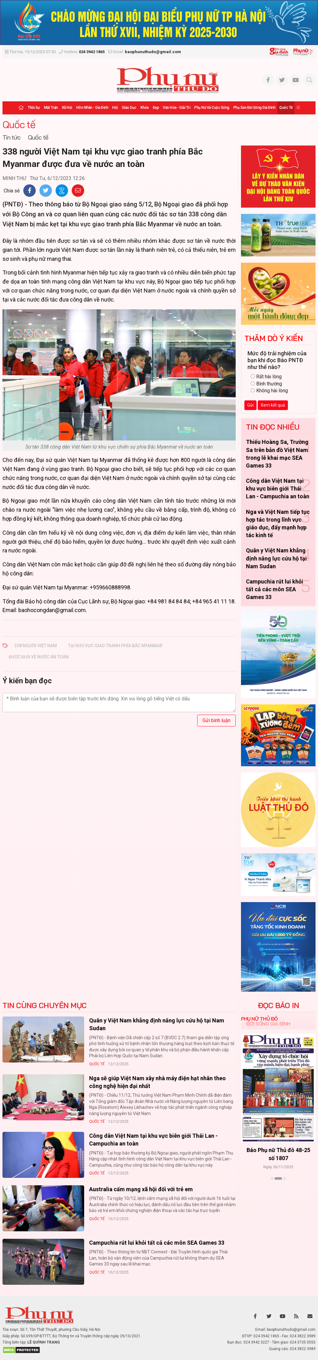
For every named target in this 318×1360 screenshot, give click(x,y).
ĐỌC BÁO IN (278, 1005)
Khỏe (144, 107)
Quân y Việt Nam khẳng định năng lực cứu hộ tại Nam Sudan (276, 558)
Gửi (250, 405)
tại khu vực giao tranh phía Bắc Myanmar (115, 645)
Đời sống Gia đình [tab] (268, 1023)
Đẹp (156, 107)
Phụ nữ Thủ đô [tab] (259, 1018)
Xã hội (67, 107)
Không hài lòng (269, 391)
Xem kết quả (273, 405)
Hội (115, 107)
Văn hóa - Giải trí (176, 107)
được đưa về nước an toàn (39, 656)
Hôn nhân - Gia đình (92, 107)
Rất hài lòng (266, 377)
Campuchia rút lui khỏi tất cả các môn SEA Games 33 (274, 589)
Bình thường (266, 384)
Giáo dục (129, 107)
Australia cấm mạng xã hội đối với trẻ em (141, 1189)
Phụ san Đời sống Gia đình (254, 107)
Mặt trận (51, 107)
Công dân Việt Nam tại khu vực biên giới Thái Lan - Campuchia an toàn (277, 488)
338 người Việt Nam (35, 645)
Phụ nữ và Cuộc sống (211, 107)
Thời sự (34, 107)
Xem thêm (278, 1189)
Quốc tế (286, 107)
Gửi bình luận (216, 720)
